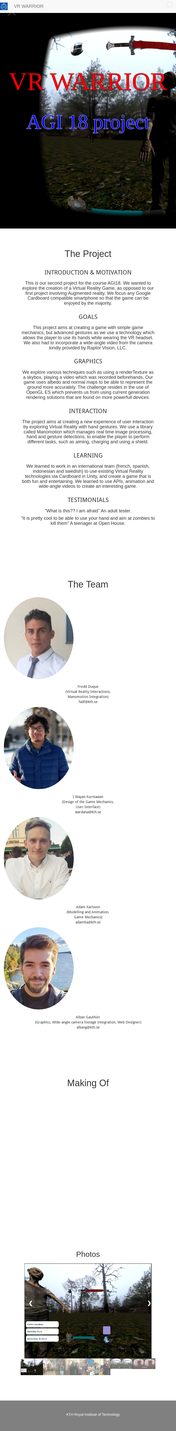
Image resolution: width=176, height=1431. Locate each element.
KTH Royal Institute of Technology (93, 1414)
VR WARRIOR (28, 6)
